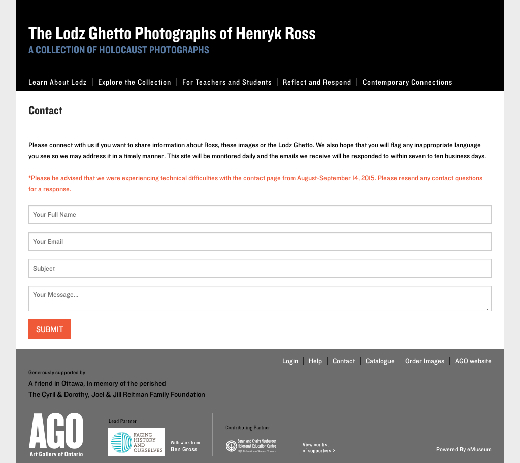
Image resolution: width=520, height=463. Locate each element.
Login (290, 361)
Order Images (424, 361)
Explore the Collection (137, 82)
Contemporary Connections (407, 82)
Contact (344, 361)
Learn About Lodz (60, 82)
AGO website (473, 361)
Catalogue (380, 361)
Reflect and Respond (320, 82)
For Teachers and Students (230, 82)
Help (315, 361)
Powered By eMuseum (464, 449)
